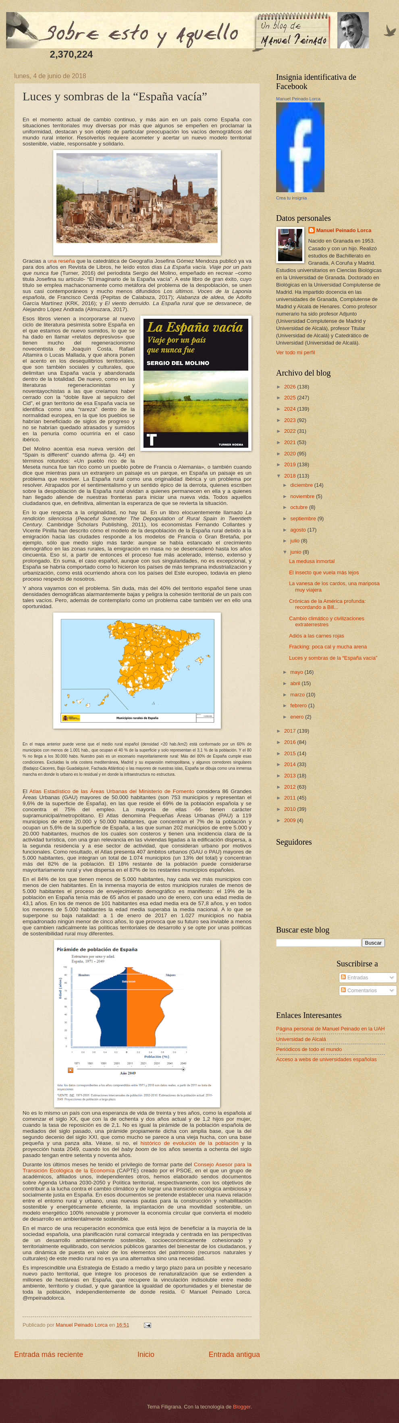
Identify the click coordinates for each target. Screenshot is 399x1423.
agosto (298, 530)
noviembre (303, 496)
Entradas (354, 977)
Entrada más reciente (48, 1354)
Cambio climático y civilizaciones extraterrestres (326, 621)
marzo (298, 695)
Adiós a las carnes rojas (316, 636)
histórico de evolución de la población (190, 1143)
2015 (290, 753)
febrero (299, 705)
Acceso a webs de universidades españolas (326, 1059)
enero (297, 717)
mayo (297, 672)
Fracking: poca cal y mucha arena (328, 647)
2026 (290, 387)
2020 (290, 454)
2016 (290, 742)
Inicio (145, 1354)
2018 (290, 476)
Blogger (242, 1407)
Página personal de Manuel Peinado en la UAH (330, 1029)
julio (295, 541)
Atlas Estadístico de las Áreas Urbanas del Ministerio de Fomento (111, 791)
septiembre (303, 518)
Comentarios (359, 990)
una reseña (61, 261)
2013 (290, 776)
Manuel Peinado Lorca (298, 98)
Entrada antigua (234, 1354)
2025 (290, 398)
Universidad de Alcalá (301, 1039)
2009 (290, 820)
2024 (290, 409)
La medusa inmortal (312, 561)
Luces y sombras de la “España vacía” (333, 658)
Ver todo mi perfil (295, 352)
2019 (290, 464)
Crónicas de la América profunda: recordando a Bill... (327, 604)
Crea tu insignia (291, 197)
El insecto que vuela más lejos (324, 572)
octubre (299, 507)
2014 (290, 764)
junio (296, 552)
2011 (290, 798)
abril (295, 683)
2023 (290, 420)
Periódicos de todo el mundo (309, 1049)
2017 (290, 731)
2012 (290, 787)
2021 (290, 442)
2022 (290, 431)
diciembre (302, 485)
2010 (290, 809)
